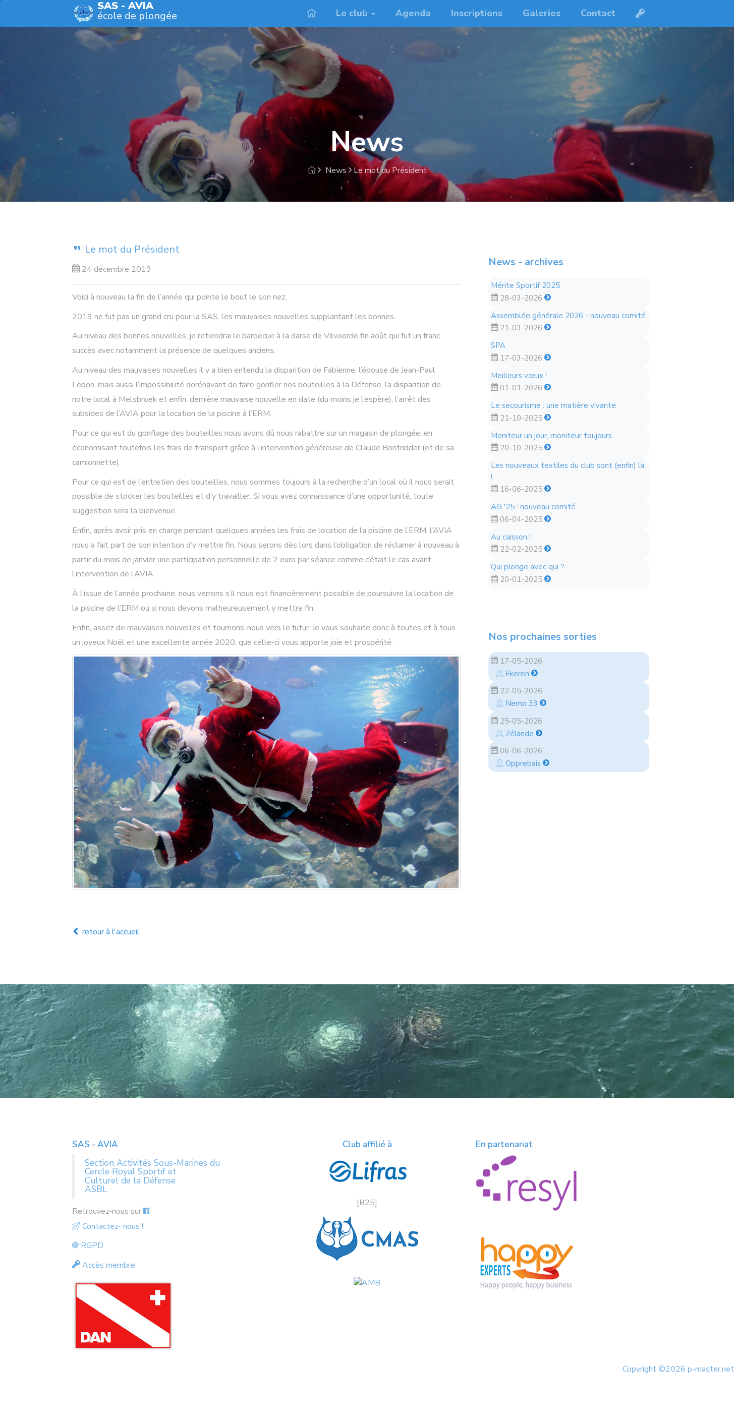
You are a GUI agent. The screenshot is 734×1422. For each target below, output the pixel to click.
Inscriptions (476, 13)
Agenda (413, 13)
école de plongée (137, 12)
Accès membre (103, 1265)
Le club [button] (355, 13)
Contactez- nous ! (107, 1226)
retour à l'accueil (106, 931)
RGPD (87, 1245)
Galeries (541, 13)
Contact (598, 13)
